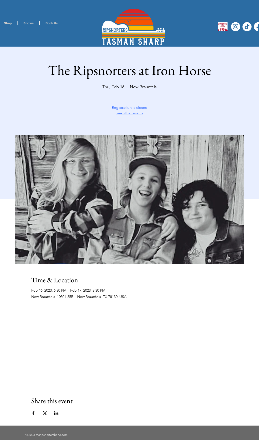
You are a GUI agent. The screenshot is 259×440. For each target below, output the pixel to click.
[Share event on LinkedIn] (56, 413)
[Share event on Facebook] (33, 413)
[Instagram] (235, 26)
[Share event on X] (45, 413)
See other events (129, 113)
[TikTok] (247, 26)
